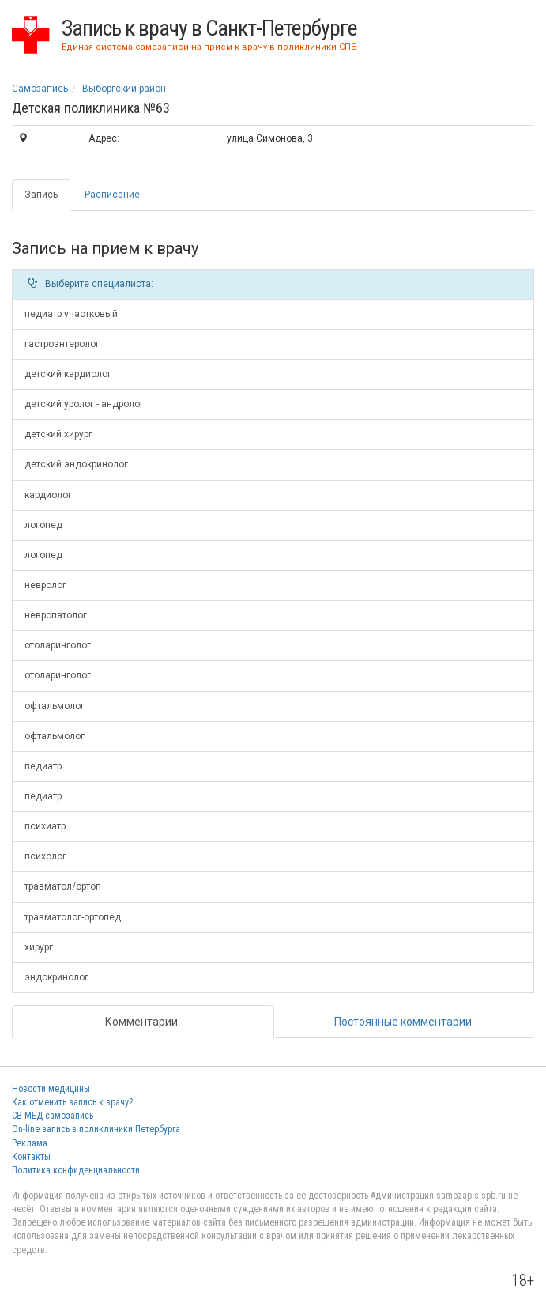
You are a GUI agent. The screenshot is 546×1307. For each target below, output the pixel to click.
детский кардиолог (67, 374)
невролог (45, 585)
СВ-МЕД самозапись (52, 1115)
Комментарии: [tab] (142, 1021)
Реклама (29, 1143)
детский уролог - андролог (84, 404)
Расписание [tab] (112, 194)
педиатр (43, 766)
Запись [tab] (41, 194)
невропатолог (55, 615)
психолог (45, 856)
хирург (38, 947)
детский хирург (58, 434)
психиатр (45, 826)
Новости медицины (51, 1088)
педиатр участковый (71, 313)
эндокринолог (56, 977)
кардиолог (48, 495)
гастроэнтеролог (62, 343)
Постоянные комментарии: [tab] (404, 1021)
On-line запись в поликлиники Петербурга (96, 1129)
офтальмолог (54, 706)
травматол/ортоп (62, 886)
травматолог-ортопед (72, 917)
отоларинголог (57, 645)
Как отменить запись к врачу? (72, 1102)
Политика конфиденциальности (76, 1170)
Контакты (31, 1156)
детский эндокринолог (76, 464)
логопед (43, 525)
